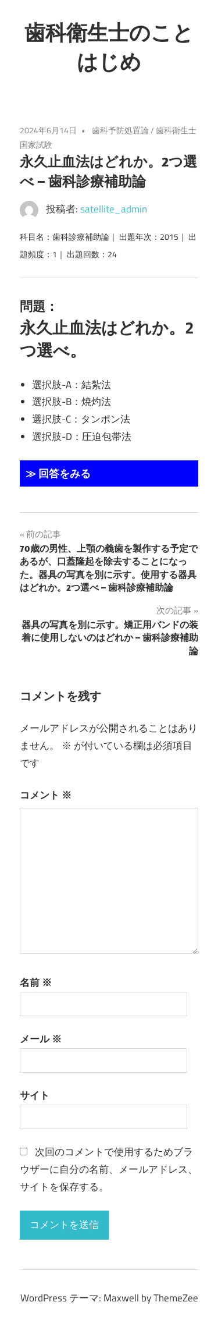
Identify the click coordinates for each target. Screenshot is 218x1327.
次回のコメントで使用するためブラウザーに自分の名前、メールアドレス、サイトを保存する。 (109, 1169)
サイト (34, 1095)
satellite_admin (113, 209)
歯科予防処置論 (120, 130)
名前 (36, 982)
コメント (46, 795)
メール (41, 1038)
